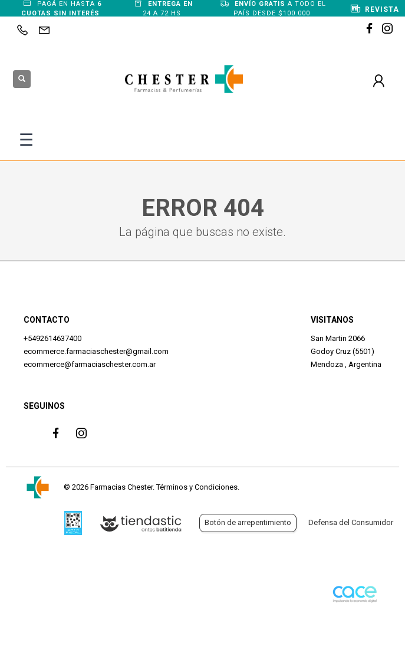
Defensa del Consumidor (350, 522)
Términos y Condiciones (197, 487)
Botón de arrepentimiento (248, 522)
